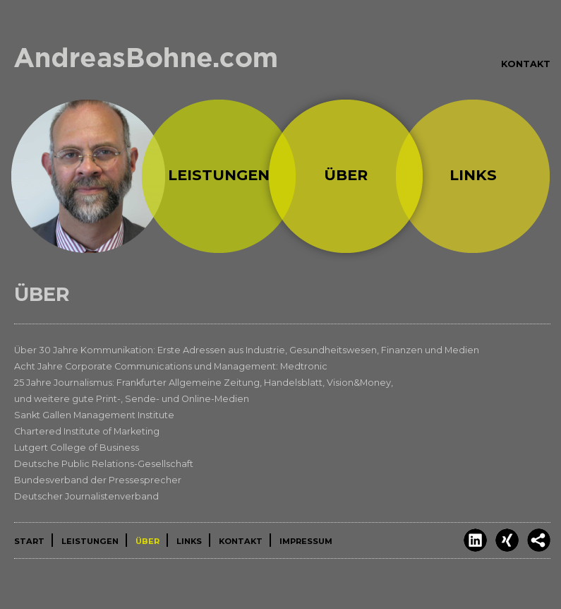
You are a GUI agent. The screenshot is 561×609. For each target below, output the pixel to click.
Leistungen (219, 175)
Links (473, 175)
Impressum (305, 541)
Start (88, 176)
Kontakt (525, 64)
